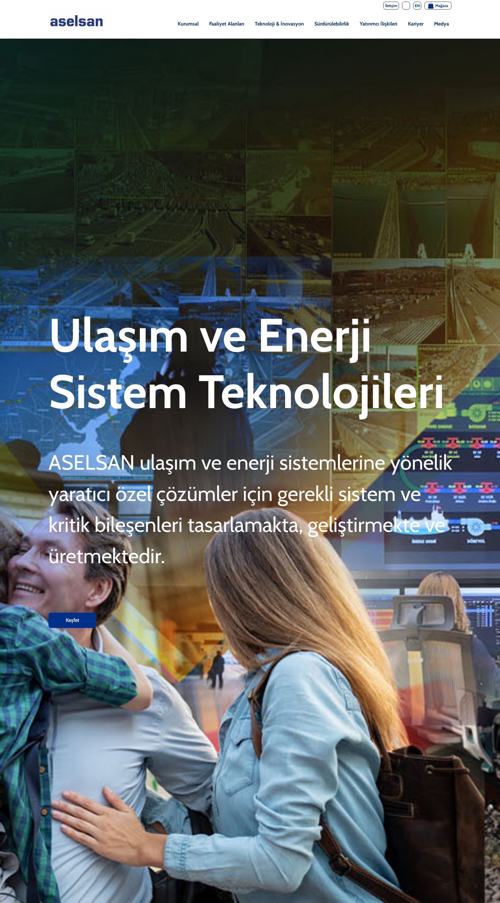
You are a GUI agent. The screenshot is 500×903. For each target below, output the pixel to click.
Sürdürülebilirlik (331, 24)
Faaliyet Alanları (226, 24)
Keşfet (72, 620)
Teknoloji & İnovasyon (279, 24)
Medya (441, 24)
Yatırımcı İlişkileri (378, 24)
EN (417, 5)
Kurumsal (188, 24)
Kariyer (415, 24)
